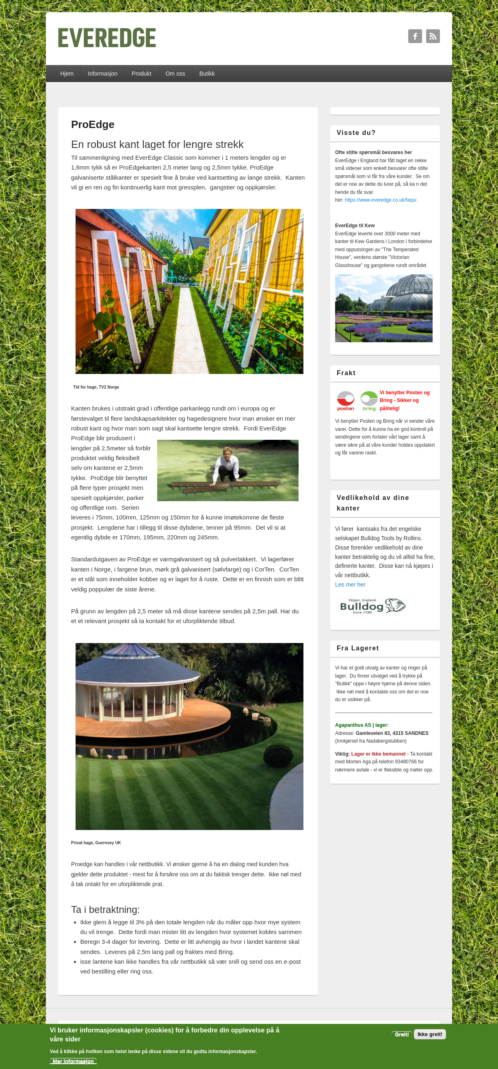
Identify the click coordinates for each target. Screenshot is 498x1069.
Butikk (207, 73)
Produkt (141, 73)
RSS (433, 36)
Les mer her (350, 584)
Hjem (67, 73)
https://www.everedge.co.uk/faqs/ (380, 200)
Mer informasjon (73, 1061)
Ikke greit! (430, 1034)
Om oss (175, 73)
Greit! (402, 1034)
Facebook (415, 36)
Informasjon (102, 73)
